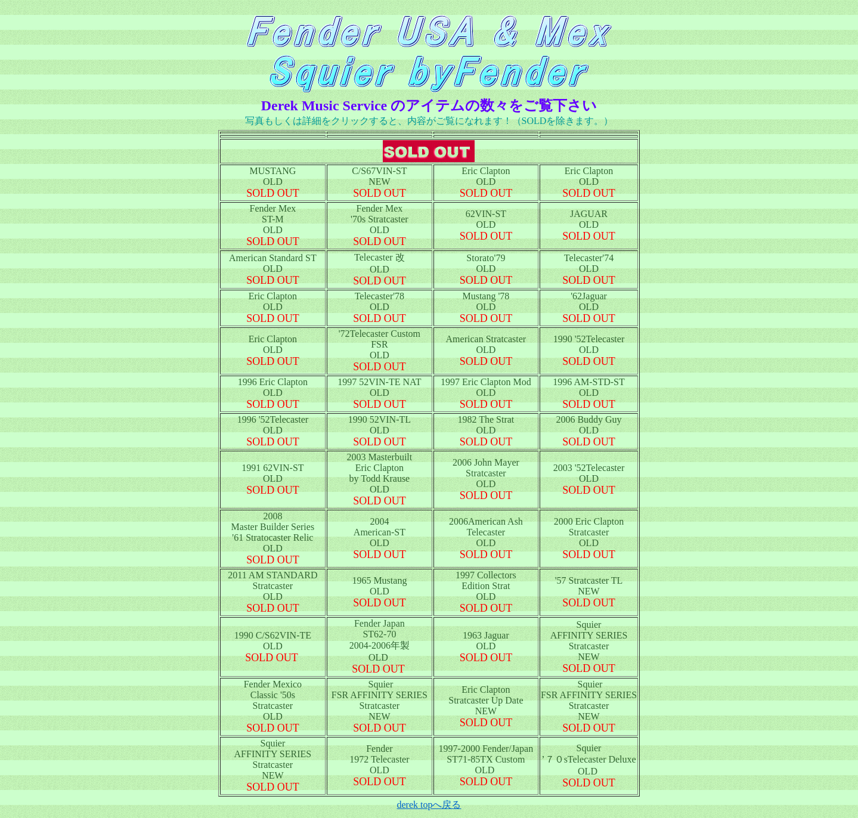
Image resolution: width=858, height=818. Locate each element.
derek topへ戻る (429, 805)
